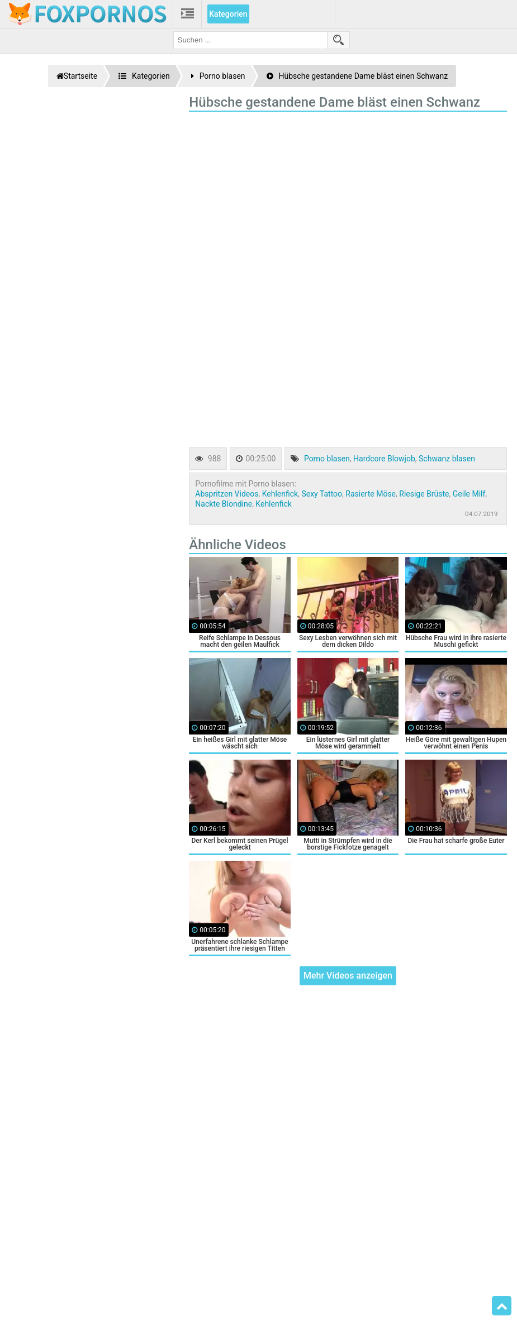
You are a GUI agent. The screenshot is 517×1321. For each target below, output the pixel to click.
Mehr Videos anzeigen (347, 975)
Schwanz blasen (447, 458)
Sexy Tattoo (321, 493)
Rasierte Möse (370, 493)
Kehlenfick (280, 493)
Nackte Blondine (223, 503)
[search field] (250, 40)
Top (501, 1306)
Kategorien (228, 13)
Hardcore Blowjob (384, 458)
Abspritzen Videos (226, 493)
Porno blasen (327, 458)
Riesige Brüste (424, 493)
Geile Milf (469, 493)
